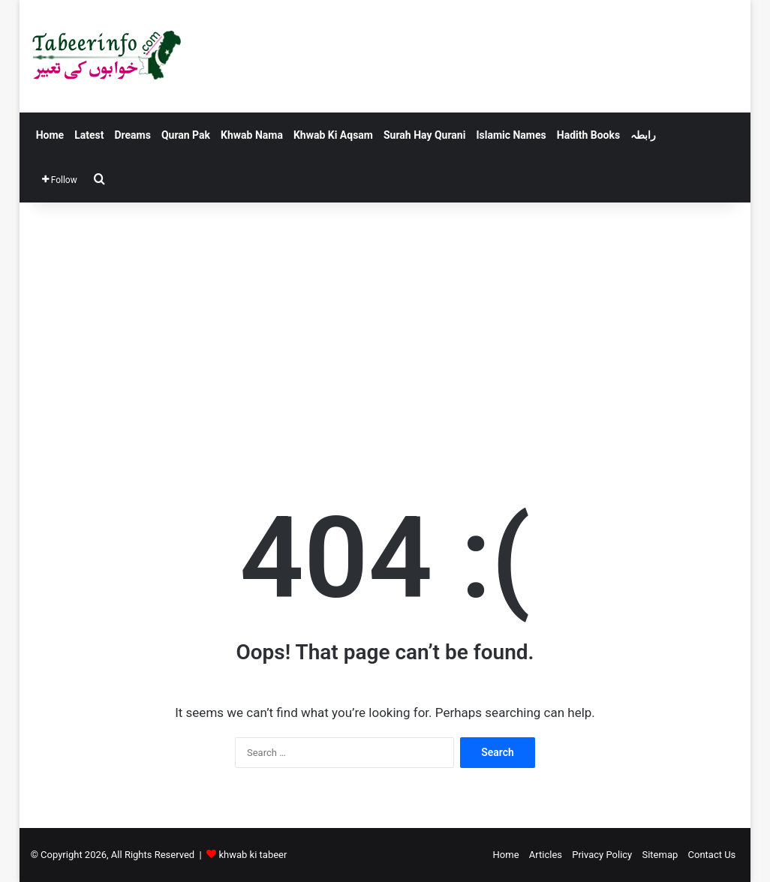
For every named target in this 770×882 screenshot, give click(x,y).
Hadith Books (588, 135)
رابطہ (643, 135)
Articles (545, 854)
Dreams (132, 135)
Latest (89, 135)
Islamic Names (511, 135)
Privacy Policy (602, 854)
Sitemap (660, 854)
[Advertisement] (385, 330)
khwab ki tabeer (252, 854)
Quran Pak (185, 135)
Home (50, 135)
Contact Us (712, 854)
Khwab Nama (252, 135)
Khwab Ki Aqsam (333, 135)
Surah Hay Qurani (424, 135)
